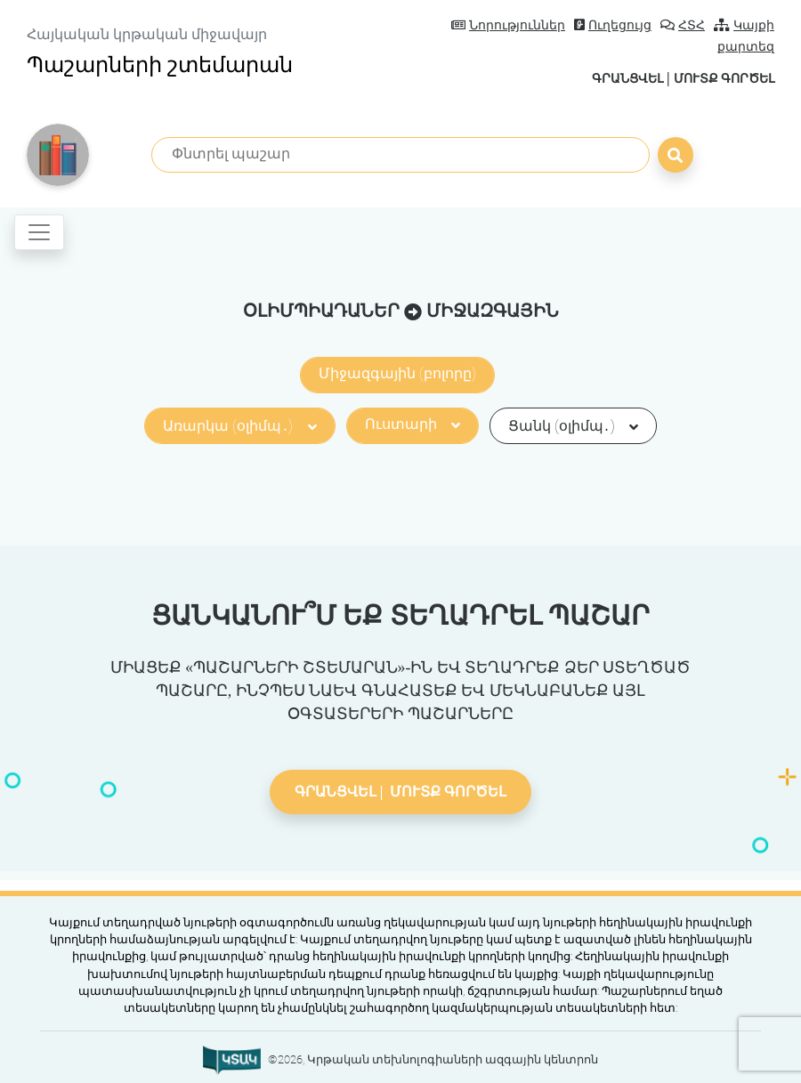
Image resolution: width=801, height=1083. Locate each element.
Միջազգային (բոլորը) (397, 372)
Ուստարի (412, 423)
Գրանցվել (606, 77)
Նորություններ (508, 25)
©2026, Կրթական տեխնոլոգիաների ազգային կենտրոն (433, 1058)
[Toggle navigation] (39, 231)
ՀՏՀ (682, 25)
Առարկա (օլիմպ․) (239, 424)
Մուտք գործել (716, 77)
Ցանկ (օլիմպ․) (573, 424)
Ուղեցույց (612, 25)
